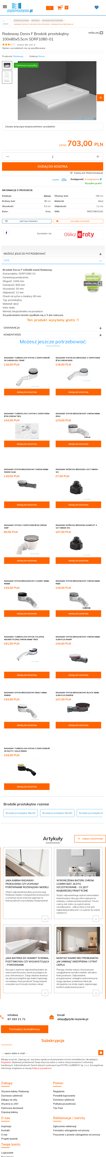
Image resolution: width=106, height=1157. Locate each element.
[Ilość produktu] (52, 157)
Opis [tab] (6, 260)
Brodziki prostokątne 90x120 (20, 781)
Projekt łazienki (9, 1107)
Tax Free (58, 1076)
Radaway (18, 56)
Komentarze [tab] (12, 334)
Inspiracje (6, 1094)
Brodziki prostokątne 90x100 (57, 781)
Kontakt (5, 1098)
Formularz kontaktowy (24, 997)
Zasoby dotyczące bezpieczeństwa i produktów (30, 126)
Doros (41, 56)
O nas (4, 1103)
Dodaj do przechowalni (86, 173)
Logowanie (7, 1121)
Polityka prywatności (64, 1072)
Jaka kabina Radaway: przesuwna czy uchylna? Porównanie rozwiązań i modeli (27, 852)
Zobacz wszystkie (90, 807)
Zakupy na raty (9, 1068)
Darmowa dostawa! (12, 1076)
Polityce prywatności (42, 1036)
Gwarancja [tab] (12, 327)
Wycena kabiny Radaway (15, 1059)
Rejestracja (7, 1125)
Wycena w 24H (9, 1072)
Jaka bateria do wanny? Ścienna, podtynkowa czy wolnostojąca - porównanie (27, 930)
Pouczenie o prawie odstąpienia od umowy (76, 1103)
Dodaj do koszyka (53, 166)
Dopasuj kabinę (9, 1080)
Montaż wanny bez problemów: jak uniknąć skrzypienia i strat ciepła (77, 930)
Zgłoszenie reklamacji (64, 1094)
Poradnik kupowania (64, 1064)
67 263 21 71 (16, 987)
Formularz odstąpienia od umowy (71, 1098)
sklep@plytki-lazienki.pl (72, 987)
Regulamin (6, 1031)
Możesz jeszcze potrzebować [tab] (25, 253)
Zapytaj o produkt (21, 221)
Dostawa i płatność (72, 221)
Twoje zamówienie (11, 1129)
